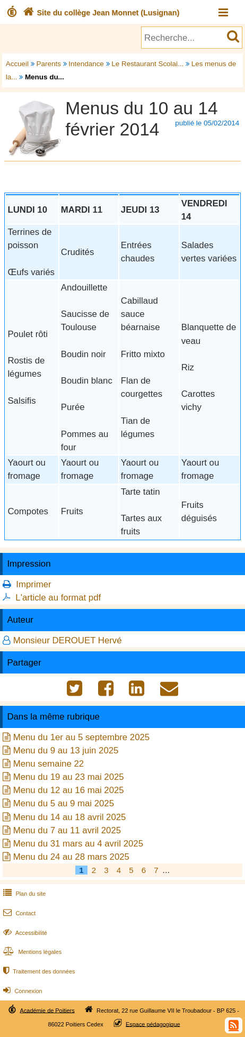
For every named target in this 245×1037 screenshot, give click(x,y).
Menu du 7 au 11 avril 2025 (67, 830)
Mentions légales (31, 952)
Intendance (86, 64)
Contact (18, 913)
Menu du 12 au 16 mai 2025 (68, 790)
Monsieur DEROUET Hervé (67, 640)
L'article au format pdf (58, 598)
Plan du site (23, 893)
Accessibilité (24, 933)
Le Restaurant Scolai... (147, 64)
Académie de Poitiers (47, 1010)
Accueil (17, 64)
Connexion (21, 991)
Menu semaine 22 (48, 764)
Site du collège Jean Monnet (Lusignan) (100, 12)
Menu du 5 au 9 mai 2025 (63, 803)
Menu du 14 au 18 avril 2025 (69, 817)
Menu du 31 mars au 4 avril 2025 (78, 844)
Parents (49, 64)
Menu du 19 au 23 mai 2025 (68, 777)
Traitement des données (38, 971)
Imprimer (33, 584)
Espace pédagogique (153, 1024)
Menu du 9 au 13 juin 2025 (66, 750)
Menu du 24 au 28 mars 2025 (71, 857)
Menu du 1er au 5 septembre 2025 (81, 737)
